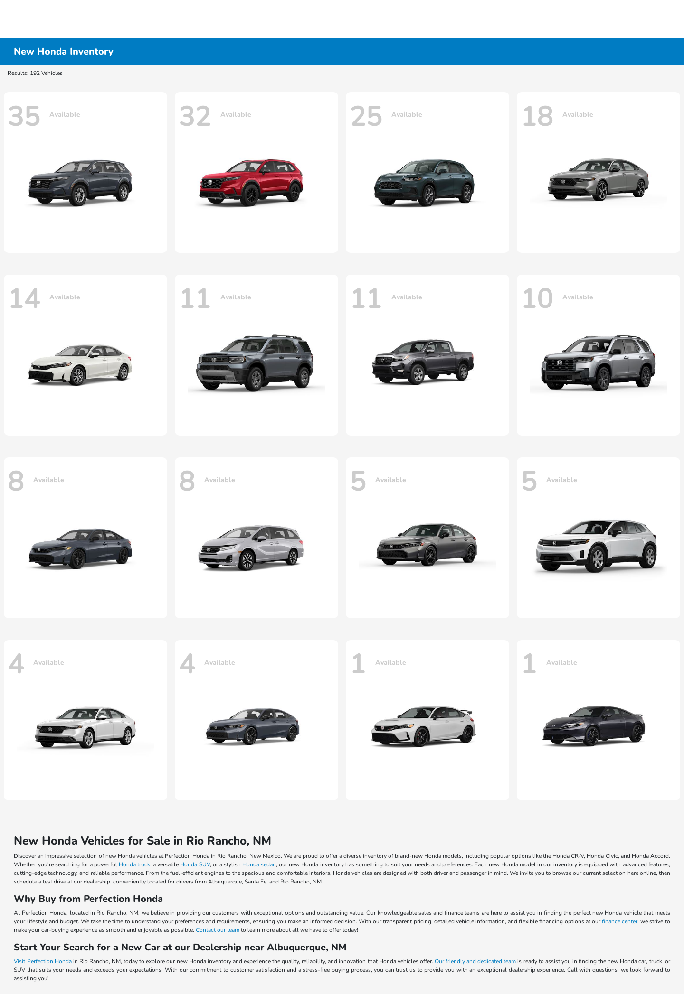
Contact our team (217, 930)
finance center (619, 921)
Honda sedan (259, 864)
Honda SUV (194, 864)
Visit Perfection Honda (42, 961)
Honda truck (134, 864)
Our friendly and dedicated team (475, 961)
